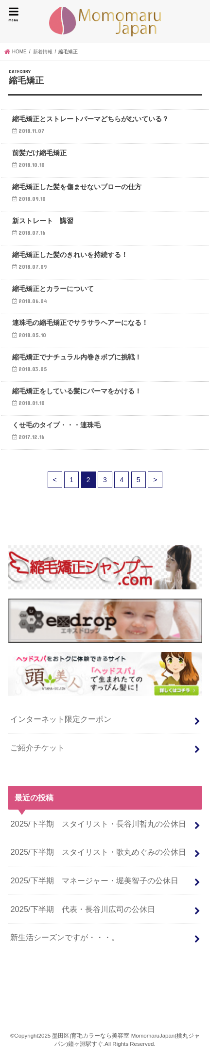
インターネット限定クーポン (60, 719)
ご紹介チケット (37, 747)
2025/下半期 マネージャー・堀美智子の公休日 (94, 880)
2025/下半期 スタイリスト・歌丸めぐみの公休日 (98, 851)
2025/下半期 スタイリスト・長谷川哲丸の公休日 (98, 823)
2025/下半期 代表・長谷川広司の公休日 (82, 909)
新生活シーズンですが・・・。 (64, 937)
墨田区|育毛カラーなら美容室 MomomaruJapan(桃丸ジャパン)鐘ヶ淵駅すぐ (105, 21)
